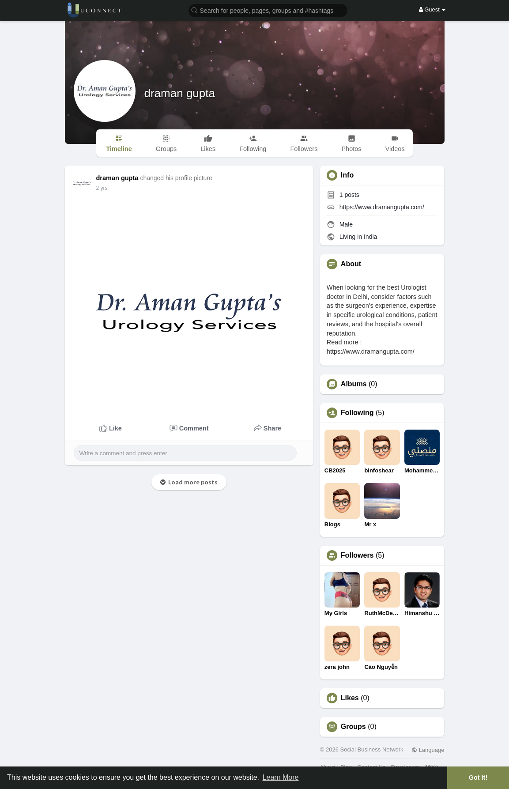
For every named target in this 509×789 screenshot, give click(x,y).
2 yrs (102, 188)
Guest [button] (432, 9)
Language (427, 750)
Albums (354, 384)
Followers (357, 555)
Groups (353, 726)
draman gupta (179, 93)
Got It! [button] (478, 777)
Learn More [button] (281, 777)
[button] (268, 10)
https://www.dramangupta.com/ (381, 207)
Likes (350, 698)
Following (357, 412)
